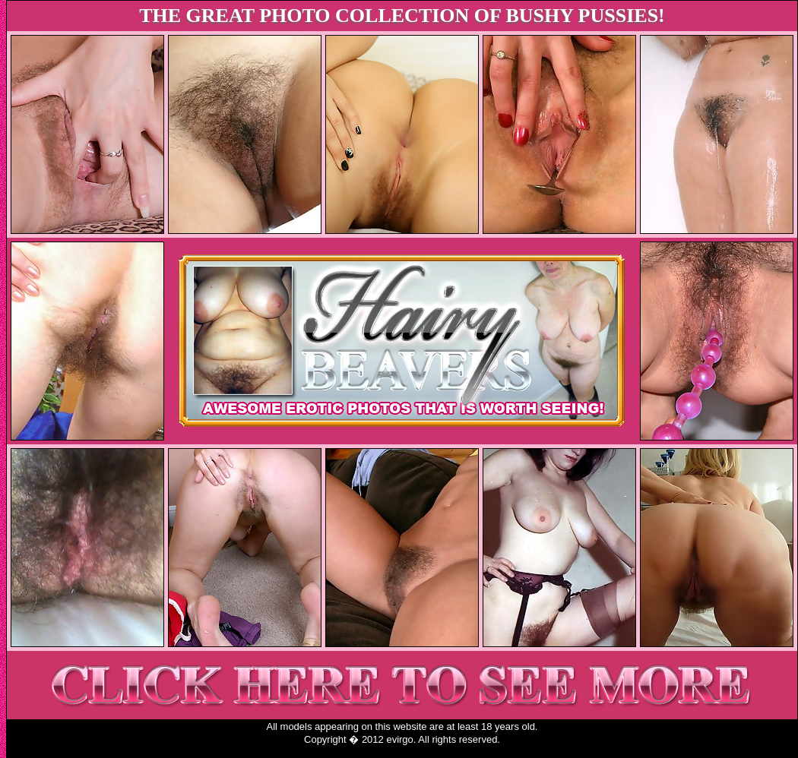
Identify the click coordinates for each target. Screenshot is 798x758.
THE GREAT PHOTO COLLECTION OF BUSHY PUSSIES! (402, 16)
